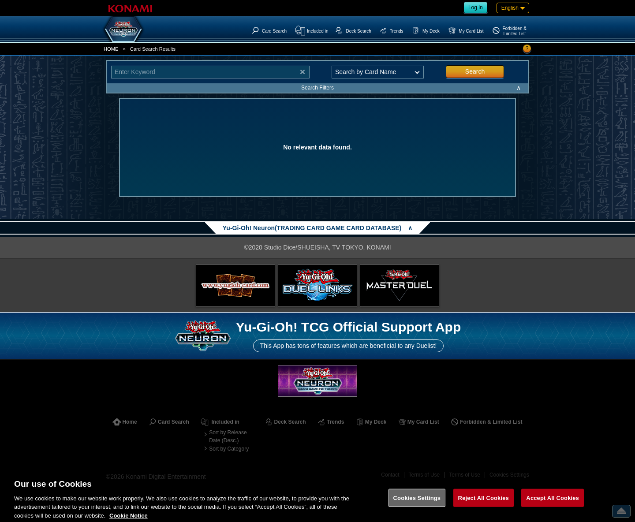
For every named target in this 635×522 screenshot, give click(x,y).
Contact (390, 475)
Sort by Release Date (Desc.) (228, 436)
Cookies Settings (509, 475)
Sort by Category (229, 449)
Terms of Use (424, 475)
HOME (111, 49)
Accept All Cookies (552, 504)
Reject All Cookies (483, 504)
